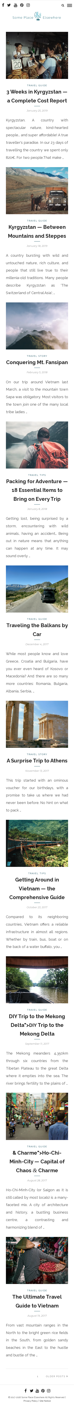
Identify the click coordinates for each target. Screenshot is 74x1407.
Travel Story (37, 356)
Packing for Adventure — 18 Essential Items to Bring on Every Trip (37, 490)
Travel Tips (37, 475)
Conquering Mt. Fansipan (37, 362)
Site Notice (45, 1401)
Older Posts (57, 1376)
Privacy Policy (30, 1401)
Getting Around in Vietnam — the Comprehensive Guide (37, 888)
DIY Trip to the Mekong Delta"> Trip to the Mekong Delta (37, 1025)
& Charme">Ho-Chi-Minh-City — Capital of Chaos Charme (37, 1161)
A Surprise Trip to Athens (37, 761)
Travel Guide (37, 85)
